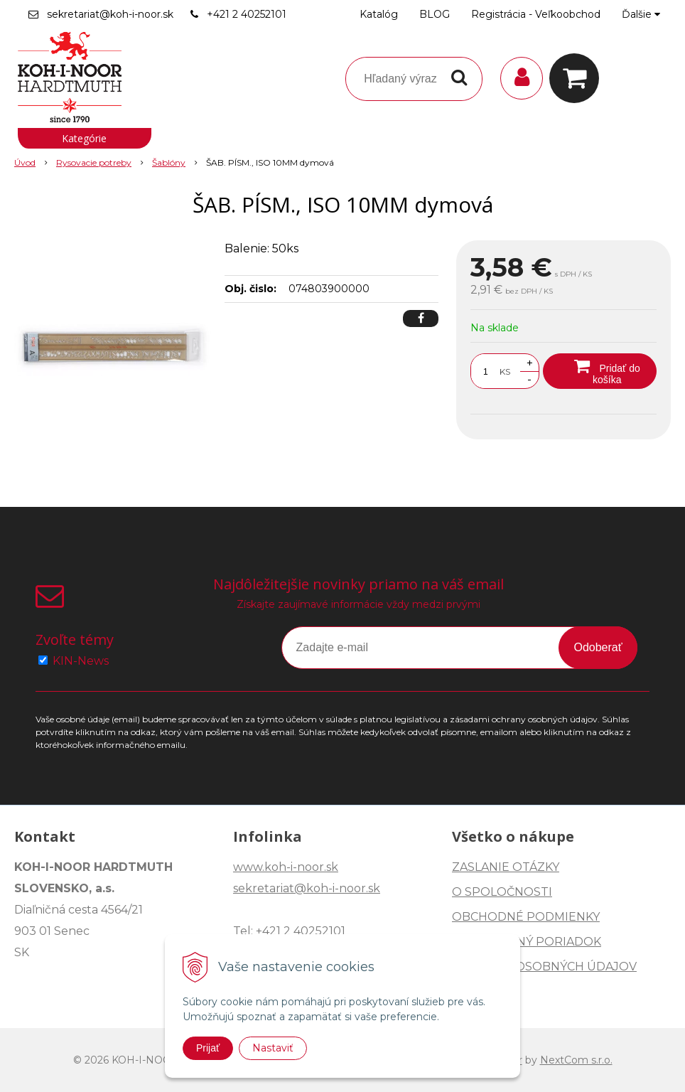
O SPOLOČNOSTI (502, 892)
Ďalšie (641, 14)
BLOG (434, 14)
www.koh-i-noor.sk (285, 867)
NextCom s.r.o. (576, 1060)
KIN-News (81, 661)
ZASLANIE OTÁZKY (505, 867)
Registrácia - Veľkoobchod (535, 14)
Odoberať (597, 647)
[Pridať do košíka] (600, 371)
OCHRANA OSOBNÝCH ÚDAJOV (544, 966)
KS (505, 371)
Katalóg (379, 14)
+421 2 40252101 (246, 14)
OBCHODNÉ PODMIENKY (526, 917)
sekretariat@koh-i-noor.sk (110, 14)
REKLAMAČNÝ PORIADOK (526, 941)
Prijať (208, 1048)
